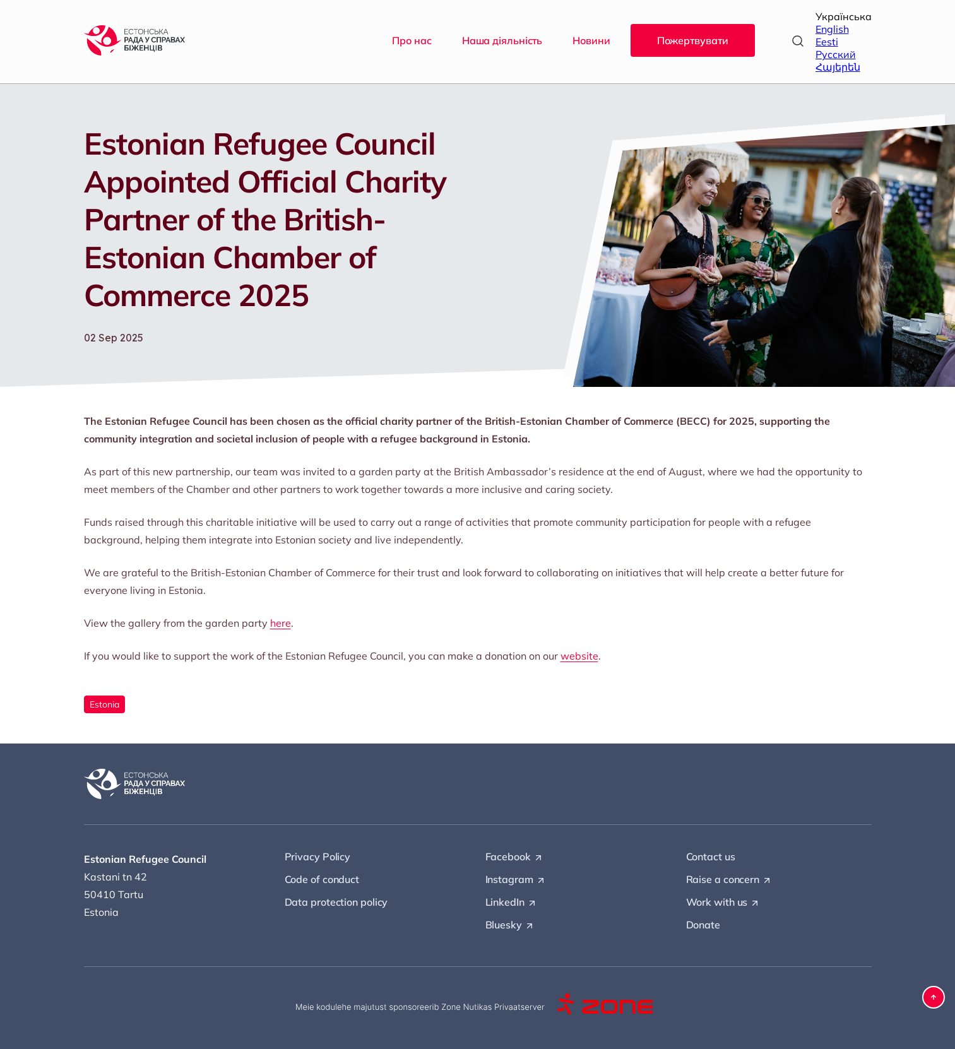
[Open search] (797, 41)
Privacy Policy (318, 856)
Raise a (729, 880)
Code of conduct (322, 879)
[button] (933, 997)
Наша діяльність (502, 40)
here (280, 623)
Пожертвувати (692, 40)
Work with (723, 903)
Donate (703, 924)
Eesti (827, 41)
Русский (836, 54)
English (832, 29)
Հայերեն (838, 67)
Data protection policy (336, 902)
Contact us (710, 856)
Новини (591, 40)
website (579, 655)
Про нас (411, 40)
